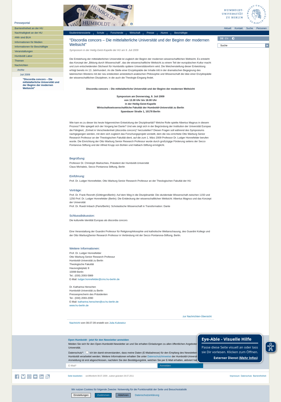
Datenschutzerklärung (147, 395)
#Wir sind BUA (23, 37)
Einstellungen (81, 395)
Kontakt (239, 28)
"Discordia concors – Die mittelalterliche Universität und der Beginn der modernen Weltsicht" (41, 84)
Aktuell (227, 28)
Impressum (235, 376)
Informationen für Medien (28, 42)
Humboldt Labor (23, 55)
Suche (249, 28)
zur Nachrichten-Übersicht (197, 316)
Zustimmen (103, 395)
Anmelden (165, 365)
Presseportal (22, 22)
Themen (19, 60)
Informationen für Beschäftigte (31, 46)
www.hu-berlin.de (79, 305)
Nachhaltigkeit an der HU (28, 32)
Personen (261, 28)
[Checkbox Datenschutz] (87, 352)
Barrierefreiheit (259, 376)
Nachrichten (21, 65)
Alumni (164, 32)
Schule (100, 32)
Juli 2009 (25, 74)
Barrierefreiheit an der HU (29, 28)
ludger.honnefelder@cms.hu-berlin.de (99, 279)
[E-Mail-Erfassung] (111, 365)
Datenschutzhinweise (159, 356)
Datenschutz (246, 376)
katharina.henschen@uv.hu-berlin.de (98, 301)
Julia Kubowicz (117, 322)
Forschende (117, 32)
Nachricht (75, 322)
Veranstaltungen (24, 51)
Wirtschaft (135, 32)
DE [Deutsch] (222, 38)
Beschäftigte (181, 32)
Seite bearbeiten (75, 376)
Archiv (20, 69)
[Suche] (243, 45)
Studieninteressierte (79, 32)
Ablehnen (123, 395)
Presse (150, 32)
